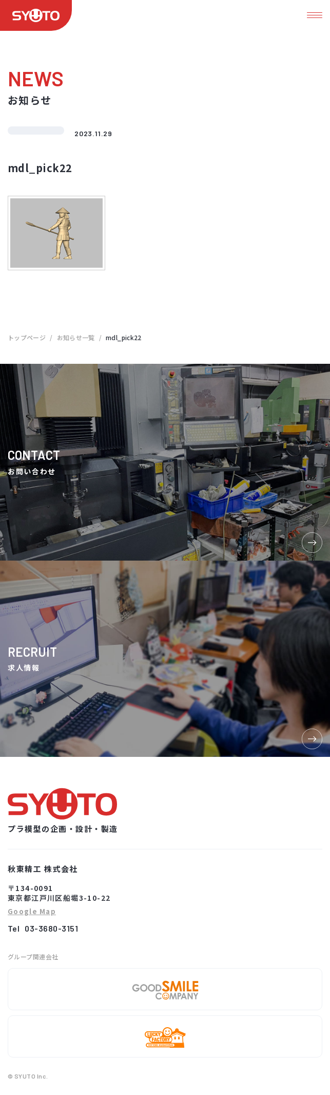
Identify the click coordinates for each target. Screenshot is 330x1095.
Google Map (32, 911)
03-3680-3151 (51, 928)
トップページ (27, 337)
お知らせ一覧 (76, 337)
